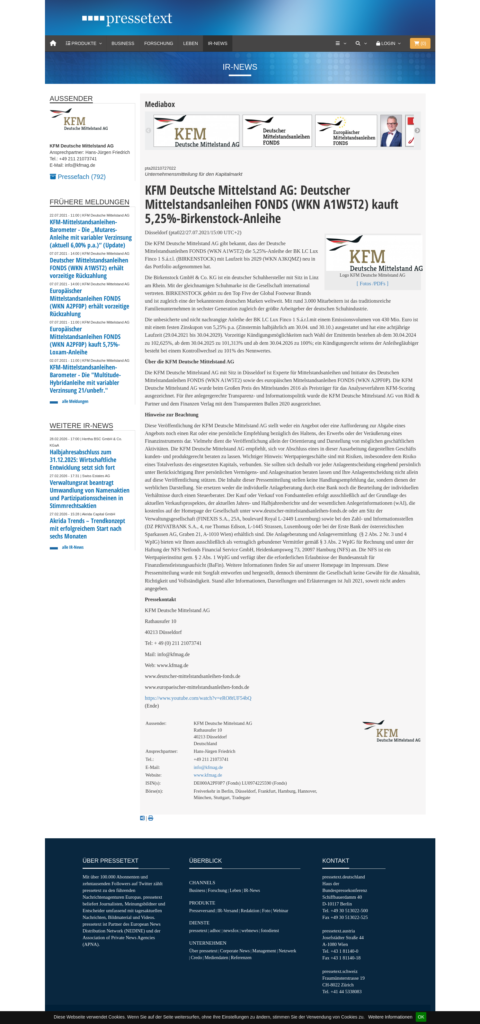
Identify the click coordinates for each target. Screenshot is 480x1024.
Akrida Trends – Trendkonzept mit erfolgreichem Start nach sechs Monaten (87, 528)
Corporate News (235, 950)
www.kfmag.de (208, 775)
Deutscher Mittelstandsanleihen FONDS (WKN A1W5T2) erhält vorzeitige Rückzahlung (89, 268)
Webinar (280, 910)
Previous (148, 131)
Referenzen (241, 957)
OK (421, 1017)
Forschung (158, 43)
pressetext (198, 930)
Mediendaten (216, 957)
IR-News (217, 43)
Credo (196, 957)
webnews (249, 930)
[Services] (341, 43)
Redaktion (250, 910)
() (420, 43)
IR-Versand (228, 910)
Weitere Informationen (390, 1017)
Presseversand (202, 910)
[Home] (53, 43)
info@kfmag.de (208, 767)
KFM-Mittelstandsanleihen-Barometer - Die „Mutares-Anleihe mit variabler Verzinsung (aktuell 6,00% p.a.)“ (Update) (91, 233)
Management (264, 950)
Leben (190, 43)
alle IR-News (73, 547)
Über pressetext (203, 950)
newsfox (231, 930)
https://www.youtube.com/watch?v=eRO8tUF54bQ (198, 698)
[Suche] (361, 43)
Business (122, 43)
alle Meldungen (75, 401)
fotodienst (270, 930)
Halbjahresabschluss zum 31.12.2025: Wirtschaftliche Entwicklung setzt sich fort (83, 460)
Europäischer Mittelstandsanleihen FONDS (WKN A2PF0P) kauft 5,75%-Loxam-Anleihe (85, 340)
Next (417, 131)
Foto (266, 910)
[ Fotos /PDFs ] (372, 283)
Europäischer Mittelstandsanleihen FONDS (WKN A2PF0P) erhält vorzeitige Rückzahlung (89, 302)
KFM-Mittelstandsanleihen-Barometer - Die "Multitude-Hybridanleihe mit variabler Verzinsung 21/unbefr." (85, 379)
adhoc (215, 930)
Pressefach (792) (78, 176)
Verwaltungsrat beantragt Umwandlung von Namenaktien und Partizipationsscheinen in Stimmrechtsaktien (89, 494)
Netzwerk (287, 950)
